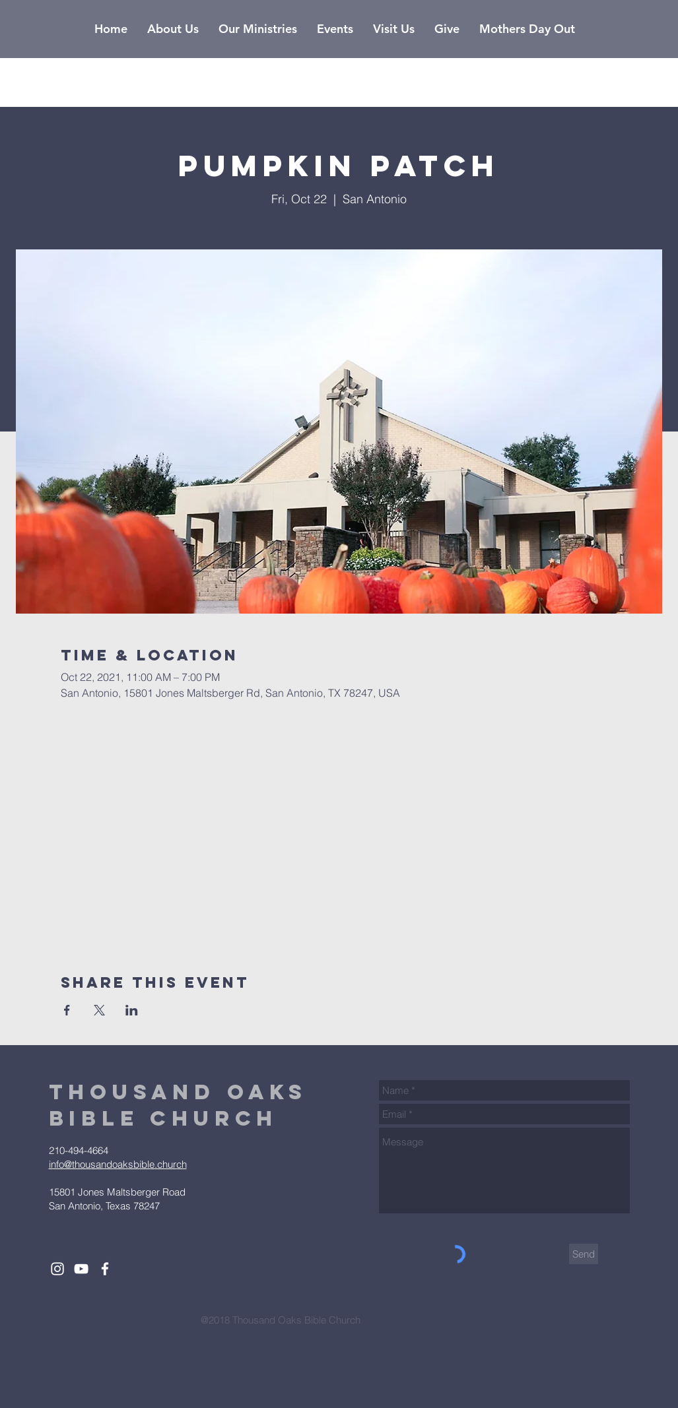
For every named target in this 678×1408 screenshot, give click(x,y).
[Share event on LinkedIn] (131, 1010)
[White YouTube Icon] (81, 1268)
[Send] (583, 1254)
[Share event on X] (99, 1010)
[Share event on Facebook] (67, 1010)
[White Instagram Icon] (57, 1268)
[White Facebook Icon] (105, 1268)
